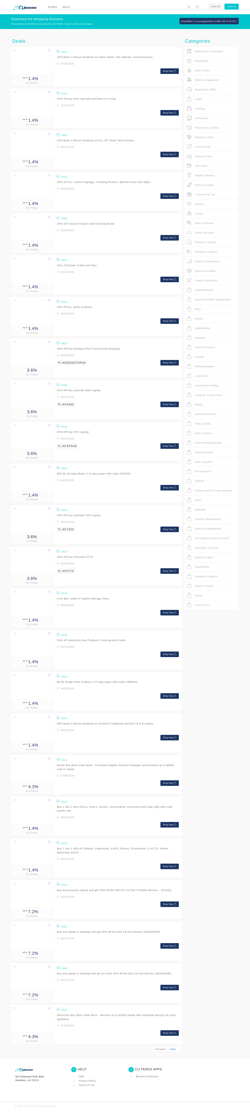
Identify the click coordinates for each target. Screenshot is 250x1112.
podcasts (196, 509)
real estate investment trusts (208, 538)
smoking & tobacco (202, 576)
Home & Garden (200, 185)
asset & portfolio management (209, 299)
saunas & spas (200, 557)
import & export (200, 452)
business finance (201, 347)
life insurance (199, 471)
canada (195, 356)
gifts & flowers (199, 433)
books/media (198, 328)
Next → (174, 1049)
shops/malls (198, 566)
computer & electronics (205, 395)
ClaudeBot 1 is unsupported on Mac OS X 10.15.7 (209, 21)
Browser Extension (144, 1076)
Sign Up (215, 6)
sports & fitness (200, 586)
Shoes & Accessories (203, 261)
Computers (197, 118)
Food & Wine (199, 146)
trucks (194, 595)
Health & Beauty (201, 175)
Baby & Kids (198, 70)
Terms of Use (84, 1085)
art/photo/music (200, 290)
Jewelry (195, 204)
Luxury (195, 213)
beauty (195, 318)
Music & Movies (200, 223)
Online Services (200, 232)
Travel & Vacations (202, 280)
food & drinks (199, 423)
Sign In (231, 6)
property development (204, 519)
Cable (194, 99)
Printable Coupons (202, 251)
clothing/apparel (200, 366)
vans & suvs (198, 605)
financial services (201, 414)
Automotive (197, 61)
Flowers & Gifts (200, 137)
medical (195, 481)
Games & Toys (199, 156)
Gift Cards (197, 166)
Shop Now (169, 71)
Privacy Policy (84, 1080)
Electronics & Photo (203, 127)
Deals (66, 7)
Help (78, 1076)
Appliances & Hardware (205, 51)
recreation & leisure (203, 547)
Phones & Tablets (201, 242)
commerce (197, 376)
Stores (52, 7)
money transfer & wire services (209, 490)
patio (194, 500)
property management (204, 528)
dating (194, 404)
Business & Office (201, 89)
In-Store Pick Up (201, 194)
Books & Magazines (203, 80)
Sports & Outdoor (201, 271)
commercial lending (202, 385)
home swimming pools (204, 442)
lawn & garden (199, 461)
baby (194, 309)
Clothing (196, 108)
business (196, 337)
